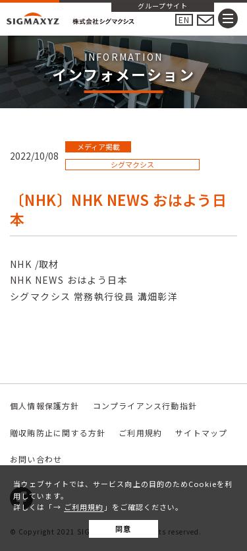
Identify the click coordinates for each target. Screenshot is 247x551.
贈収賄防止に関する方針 (57, 432)
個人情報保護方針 (45, 405)
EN (184, 19)
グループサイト (163, 7)
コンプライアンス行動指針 (145, 405)
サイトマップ (201, 432)
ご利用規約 (84, 507)
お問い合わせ (36, 459)
